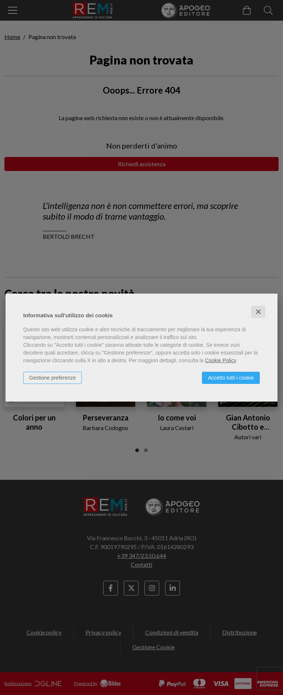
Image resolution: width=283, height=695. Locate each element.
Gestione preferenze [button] (52, 377)
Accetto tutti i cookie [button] (231, 377)
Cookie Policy (220, 360)
